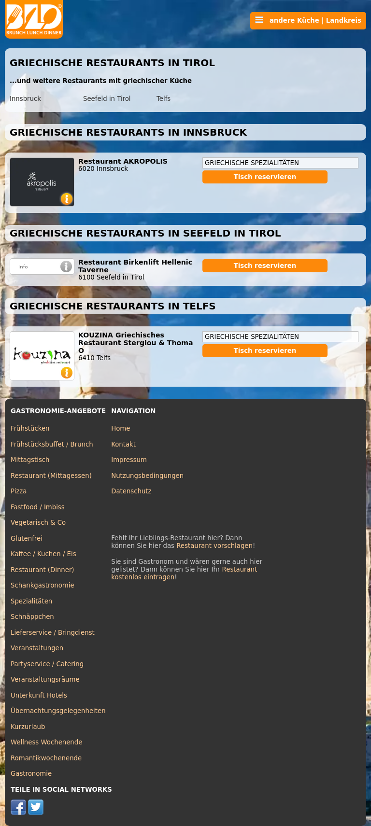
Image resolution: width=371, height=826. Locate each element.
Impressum (129, 459)
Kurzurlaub (28, 726)
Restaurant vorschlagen (214, 545)
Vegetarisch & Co (38, 522)
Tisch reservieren (265, 177)
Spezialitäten (31, 601)
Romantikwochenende (46, 758)
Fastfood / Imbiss (38, 507)
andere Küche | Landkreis (308, 20)
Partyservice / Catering (47, 664)
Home (120, 428)
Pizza (19, 491)
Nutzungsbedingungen (147, 475)
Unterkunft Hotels (39, 695)
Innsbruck (25, 98)
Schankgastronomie (42, 585)
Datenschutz (131, 491)
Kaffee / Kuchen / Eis (43, 554)
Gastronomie (31, 773)
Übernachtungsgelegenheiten (58, 710)
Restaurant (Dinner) (42, 570)
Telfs (164, 98)
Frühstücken (30, 428)
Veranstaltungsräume (45, 679)
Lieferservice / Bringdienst (53, 632)
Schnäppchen (32, 616)
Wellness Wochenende (46, 742)
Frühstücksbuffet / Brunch (52, 444)
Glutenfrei (27, 538)
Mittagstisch (30, 459)
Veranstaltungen (37, 648)
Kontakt (123, 444)
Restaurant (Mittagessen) (51, 475)
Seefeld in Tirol (107, 98)
